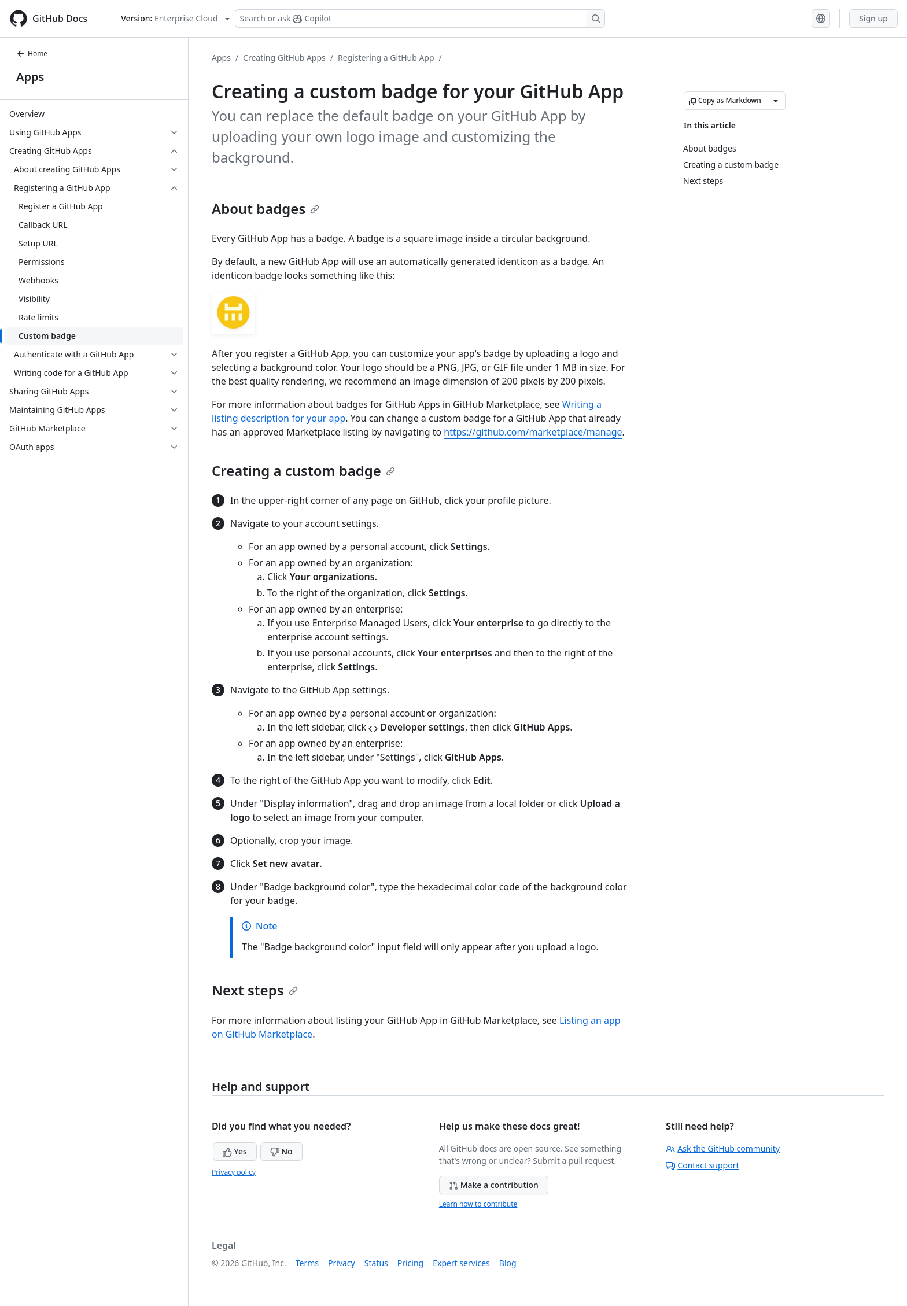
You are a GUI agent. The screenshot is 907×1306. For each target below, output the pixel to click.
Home (31, 53)
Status (376, 1262)
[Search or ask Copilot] (420, 18)
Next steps (255, 989)
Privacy (341, 1262)
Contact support (702, 1165)
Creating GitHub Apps (284, 57)
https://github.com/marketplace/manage (533, 432)
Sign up (873, 18)
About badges (265, 208)
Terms (307, 1262)
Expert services (461, 1262)
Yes (235, 1151)
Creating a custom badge (303, 470)
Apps (30, 76)
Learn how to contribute (478, 1204)
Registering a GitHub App (386, 57)
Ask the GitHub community (723, 1148)
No (281, 1151)
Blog (508, 1262)
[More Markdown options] (776, 100)
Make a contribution (494, 1184)
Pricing (410, 1262)
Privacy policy (234, 1172)
